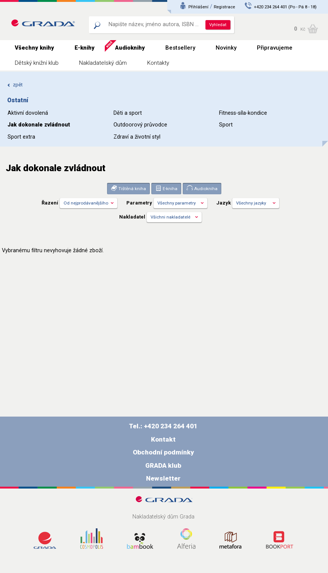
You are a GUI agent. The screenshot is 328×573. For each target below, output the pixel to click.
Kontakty (158, 62)
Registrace (224, 6)
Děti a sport (127, 113)
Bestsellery (180, 47)
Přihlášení (198, 6)
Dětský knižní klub (37, 62)
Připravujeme (274, 47)
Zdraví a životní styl (136, 137)
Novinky (226, 47)
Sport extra (21, 137)
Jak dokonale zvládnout (39, 125)
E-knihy (85, 47)
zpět (15, 84)
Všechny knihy (34, 47)
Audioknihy (130, 47)
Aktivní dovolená (28, 113)
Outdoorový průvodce (140, 125)
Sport (226, 125)
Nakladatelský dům (103, 62)
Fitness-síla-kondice (243, 113)
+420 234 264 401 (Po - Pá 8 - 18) (285, 6)
